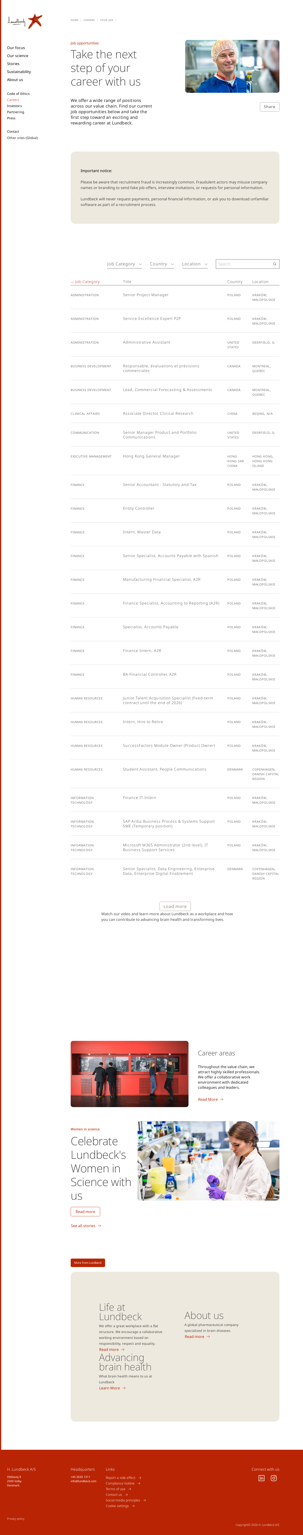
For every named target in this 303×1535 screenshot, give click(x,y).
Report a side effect (120, 1477)
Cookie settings (117, 1505)
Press (11, 118)
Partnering (15, 112)
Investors (14, 106)
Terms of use (115, 1488)
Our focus (16, 47)
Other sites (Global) (22, 138)
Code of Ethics (18, 94)
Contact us (114, 1494)
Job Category (121, 264)
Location (191, 264)
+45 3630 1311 (80, 1477)
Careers (13, 100)
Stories (13, 63)
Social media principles (123, 1500)
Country (158, 264)
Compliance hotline (120, 1483)
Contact (13, 131)
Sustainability (19, 71)
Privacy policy (16, 1519)
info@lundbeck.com (83, 1481)
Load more (175, 906)
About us (15, 79)
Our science (17, 55)
